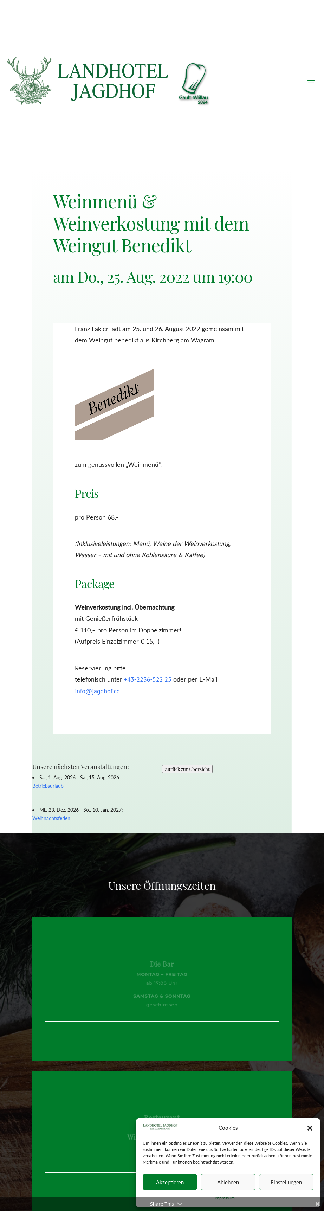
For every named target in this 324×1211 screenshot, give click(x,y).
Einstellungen (286, 1182)
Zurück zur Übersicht (187, 769)
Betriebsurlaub (48, 786)
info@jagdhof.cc (97, 691)
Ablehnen (228, 1182)
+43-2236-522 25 (147, 679)
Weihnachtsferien (51, 818)
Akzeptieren (170, 1182)
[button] (309, 1128)
